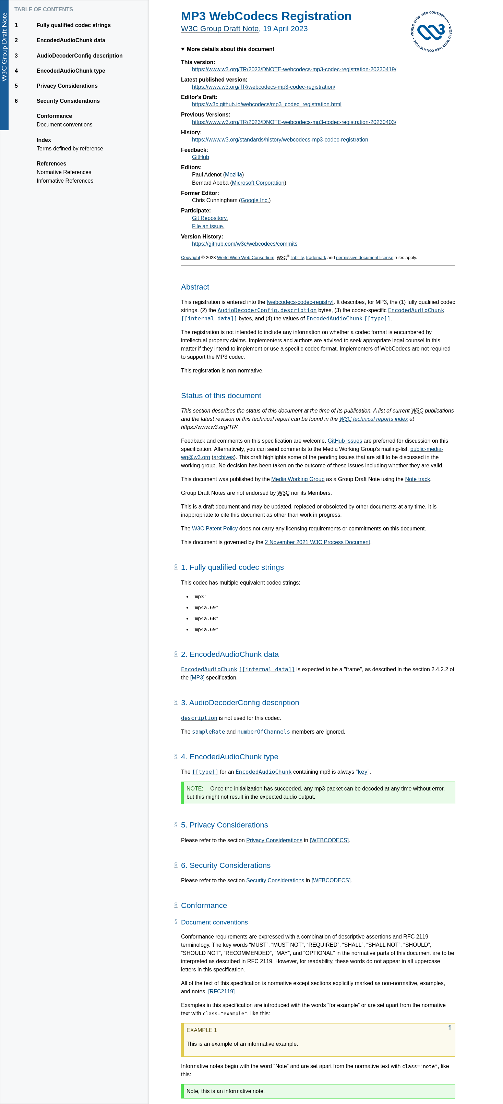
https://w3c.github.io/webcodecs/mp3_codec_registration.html (267, 104)
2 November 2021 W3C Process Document (317, 542)
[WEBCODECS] (329, 840)
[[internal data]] (209, 318)
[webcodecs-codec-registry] (300, 302)
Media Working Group (297, 479)
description (199, 718)
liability (297, 257)
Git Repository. (210, 218)
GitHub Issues (345, 441)
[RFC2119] (221, 991)
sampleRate (208, 731)
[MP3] (197, 677)
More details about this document (230, 49)
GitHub (200, 157)
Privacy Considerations (274, 840)
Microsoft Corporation (258, 183)
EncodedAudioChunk (416, 310)
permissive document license (364, 257)
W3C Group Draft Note (220, 28)
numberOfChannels (263, 731)
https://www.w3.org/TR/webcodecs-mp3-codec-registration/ (263, 87)
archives (224, 457)
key (363, 772)
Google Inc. (255, 200)
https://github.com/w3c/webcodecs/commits (245, 244)
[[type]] (377, 318)
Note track (417, 479)
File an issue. (208, 226)
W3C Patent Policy (215, 528)
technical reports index (373, 419)
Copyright (190, 257)
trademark (316, 257)
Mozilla (233, 174)
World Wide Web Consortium (245, 257)
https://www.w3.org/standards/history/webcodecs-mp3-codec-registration (280, 140)
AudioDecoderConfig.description (267, 310)
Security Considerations (275, 880)
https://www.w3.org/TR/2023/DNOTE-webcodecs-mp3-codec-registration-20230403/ (294, 122)
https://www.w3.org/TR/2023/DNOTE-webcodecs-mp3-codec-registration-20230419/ (294, 69)
